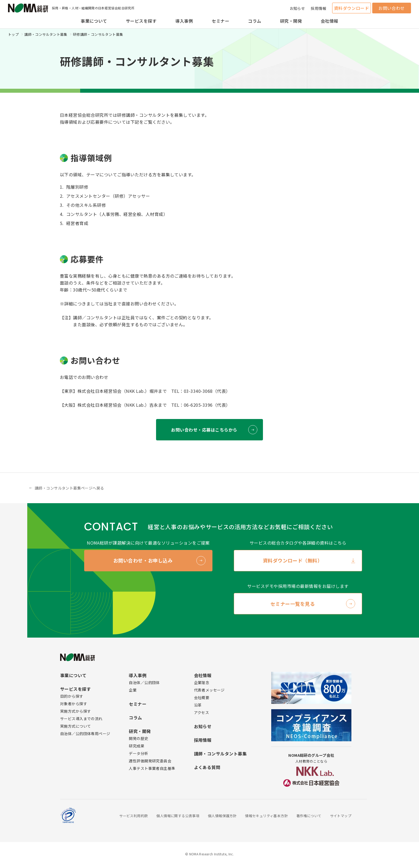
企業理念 (202, 682)
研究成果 (136, 745)
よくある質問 (207, 767)
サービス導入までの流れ (81, 718)
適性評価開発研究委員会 (150, 760)
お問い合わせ (391, 8)
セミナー (220, 21)
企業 (133, 690)
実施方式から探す (75, 711)
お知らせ (297, 8)
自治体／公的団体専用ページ (85, 733)
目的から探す (71, 696)
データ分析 (138, 753)
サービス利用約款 (133, 815)
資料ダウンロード (351, 8)
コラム (254, 21)
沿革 (198, 705)
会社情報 (329, 21)
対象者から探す (73, 703)
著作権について (308, 815)
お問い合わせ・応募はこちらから (204, 429)
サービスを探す (141, 21)
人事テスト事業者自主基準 (152, 768)
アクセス (201, 712)
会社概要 (202, 697)
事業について (94, 21)
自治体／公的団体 (144, 682)
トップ (13, 34)
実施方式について (75, 726)
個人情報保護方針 (222, 815)
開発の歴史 (138, 738)
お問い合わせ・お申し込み (143, 560)
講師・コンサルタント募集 (45, 34)
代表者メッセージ (209, 690)
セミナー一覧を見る (292, 603)
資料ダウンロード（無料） (292, 560)
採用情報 (318, 8)
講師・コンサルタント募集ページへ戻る (69, 488)
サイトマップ (340, 815)
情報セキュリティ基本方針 (266, 815)
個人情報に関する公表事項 (177, 815)
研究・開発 (291, 21)
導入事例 (184, 21)
